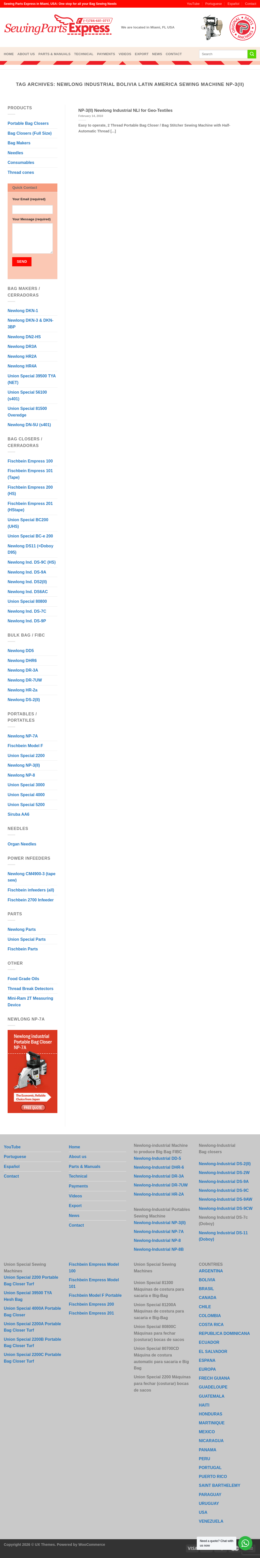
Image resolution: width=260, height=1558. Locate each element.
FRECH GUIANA (214, 1378)
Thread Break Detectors (31, 988)
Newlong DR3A (22, 346)
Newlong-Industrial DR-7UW (161, 1185)
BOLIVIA (207, 1280)
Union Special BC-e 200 (30, 536)
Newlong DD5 (21, 651)
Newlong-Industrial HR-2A (159, 1194)
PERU (204, 1459)
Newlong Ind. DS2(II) (27, 582)
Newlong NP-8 (21, 775)
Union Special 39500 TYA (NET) (32, 379)
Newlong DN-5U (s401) (29, 425)
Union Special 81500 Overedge (27, 411)
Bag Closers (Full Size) (30, 133)
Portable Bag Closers (28, 123)
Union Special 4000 (26, 795)
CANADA (207, 1297)
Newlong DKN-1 (23, 310)
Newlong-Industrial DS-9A (224, 1181)
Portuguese (213, 4)
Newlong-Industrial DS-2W (224, 1172)
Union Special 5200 (26, 805)
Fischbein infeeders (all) (31, 890)
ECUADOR (209, 1342)
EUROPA (207, 1369)
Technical (83, 54)
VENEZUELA (211, 1521)
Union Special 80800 (27, 601)
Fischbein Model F (25, 746)
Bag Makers (19, 143)
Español (233, 4)
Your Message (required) (31, 219)
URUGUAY (209, 1503)
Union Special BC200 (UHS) (28, 523)
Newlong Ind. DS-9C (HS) (32, 562)
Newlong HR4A (22, 366)
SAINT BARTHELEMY (219, 1485)
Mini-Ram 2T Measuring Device (30, 1001)
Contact (250, 4)
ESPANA (207, 1360)
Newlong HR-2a (22, 690)
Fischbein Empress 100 (30, 461)
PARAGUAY (210, 1494)
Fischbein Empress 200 (91, 1304)
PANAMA (207, 1450)
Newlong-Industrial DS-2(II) (225, 1164)
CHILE (205, 1307)
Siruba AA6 (18, 814)
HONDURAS (210, 1414)
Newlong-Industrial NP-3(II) (160, 1223)
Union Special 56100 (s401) (27, 395)
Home (9, 54)
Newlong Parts (22, 929)
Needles (15, 153)
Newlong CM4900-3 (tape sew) (31, 877)
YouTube (193, 4)
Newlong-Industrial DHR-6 (159, 1167)
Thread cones (21, 172)
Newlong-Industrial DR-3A (159, 1176)
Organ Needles (22, 844)
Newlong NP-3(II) (24, 765)
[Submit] (252, 54)
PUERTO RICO (213, 1476)
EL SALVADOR (213, 1351)
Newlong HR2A (22, 356)
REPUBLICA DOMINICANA (224, 1333)
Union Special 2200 (26, 755)
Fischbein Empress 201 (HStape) (30, 506)
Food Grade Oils (23, 979)
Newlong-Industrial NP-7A (159, 1231)
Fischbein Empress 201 (91, 1313)
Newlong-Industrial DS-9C (224, 1190)
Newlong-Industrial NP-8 (157, 1240)
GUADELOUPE (213, 1387)
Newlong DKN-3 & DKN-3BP (30, 323)
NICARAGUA (211, 1441)
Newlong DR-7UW (25, 680)
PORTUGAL (210, 1468)
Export (142, 54)
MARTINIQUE (211, 1423)
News (157, 54)
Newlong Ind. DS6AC (28, 592)
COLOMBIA (210, 1316)
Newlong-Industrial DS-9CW (226, 1208)
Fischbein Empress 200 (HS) (30, 490)
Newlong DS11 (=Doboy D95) (30, 549)
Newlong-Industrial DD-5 (157, 1158)
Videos (125, 54)
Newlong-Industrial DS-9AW (225, 1199)
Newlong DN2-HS (24, 337)
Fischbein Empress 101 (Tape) (30, 474)
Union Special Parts (27, 939)
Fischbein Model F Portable (95, 1295)
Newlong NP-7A (23, 736)
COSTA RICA (211, 1324)
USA (203, 1512)
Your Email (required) (28, 199)
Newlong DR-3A (23, 670)
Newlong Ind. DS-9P (27, 621)
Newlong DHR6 (22, 660)
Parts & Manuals (54, 54)
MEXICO (207, 1432)
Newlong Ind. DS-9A (27, 572)
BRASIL (206, 1289)
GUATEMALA (211, 1396)
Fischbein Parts (23, 949)
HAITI (204, 1405)
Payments (106, 54)
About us (26, 54)
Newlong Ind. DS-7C (27, 611)
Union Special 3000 (26, 785)
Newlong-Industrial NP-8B (159, 1249)
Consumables (21, 162)
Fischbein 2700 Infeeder (31, 900)
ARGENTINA (211, 1271)
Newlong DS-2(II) (24, 700)
